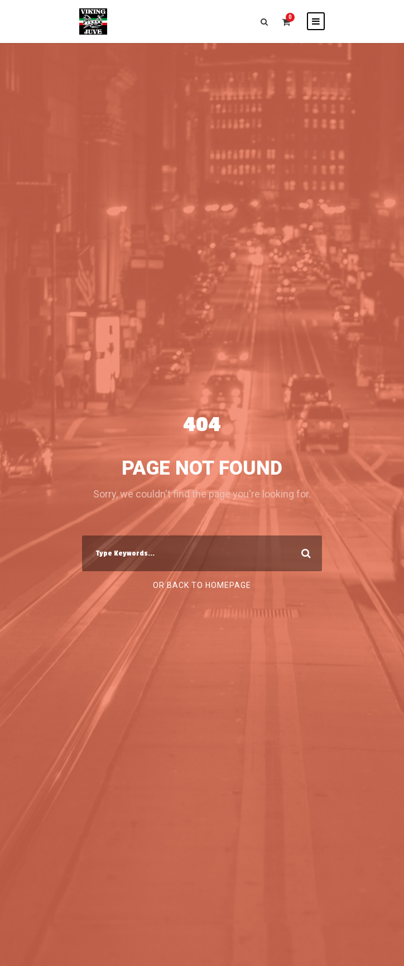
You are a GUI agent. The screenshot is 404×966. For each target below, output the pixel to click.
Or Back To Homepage (202, 585)
